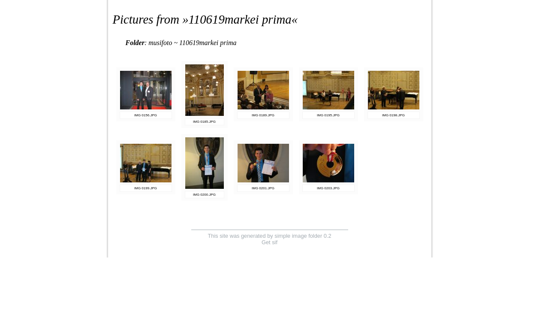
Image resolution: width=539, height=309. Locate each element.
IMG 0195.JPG (328, 115)
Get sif (269, 242)
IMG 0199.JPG (145, 188)
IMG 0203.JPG (328, 188)
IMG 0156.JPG (145, 115)
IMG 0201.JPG (263, 188)
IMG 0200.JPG (204, 195)
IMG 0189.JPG (263, 115)
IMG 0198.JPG (393, 115)
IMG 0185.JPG (204, 122)
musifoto (160, 42)
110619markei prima (240, 19)
